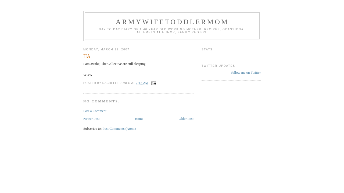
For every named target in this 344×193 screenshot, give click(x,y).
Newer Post (91, 119)
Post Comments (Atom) (119, 129)
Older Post (186, 119)
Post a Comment (94, 111)
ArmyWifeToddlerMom (172, 22)
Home (139, 119)
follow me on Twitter (246, 72)
